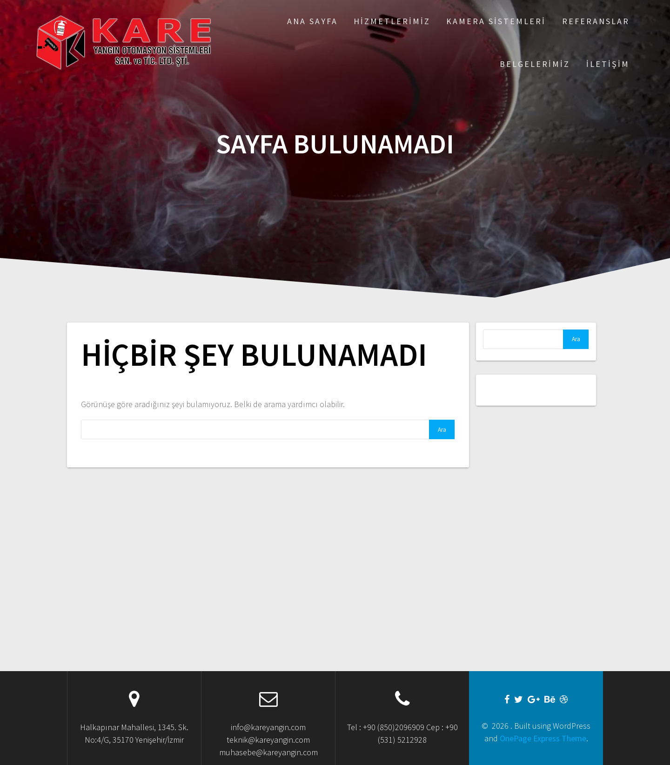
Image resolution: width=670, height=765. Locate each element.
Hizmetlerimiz (392, 21)
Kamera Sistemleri (496, 21)
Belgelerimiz (535, 64)
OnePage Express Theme (543, 738)
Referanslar (596, 21)
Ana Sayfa (312, 21)
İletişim (608, 64)
